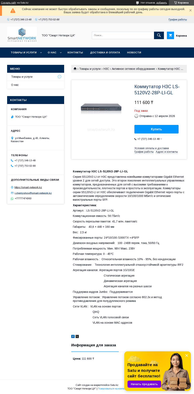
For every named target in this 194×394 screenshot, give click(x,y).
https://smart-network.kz (28, 187)
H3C (106, 68)
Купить (156, 129)
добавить (161, 2)
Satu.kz (114, 385)
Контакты (75, 52)
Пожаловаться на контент (112, 388)
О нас (52, 52)
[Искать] (159, 35)
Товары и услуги (24, 52)
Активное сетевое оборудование (133, 68)
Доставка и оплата (105, 52)
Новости (134, 52)
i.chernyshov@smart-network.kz (33, 192)
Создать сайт (8, 2)
